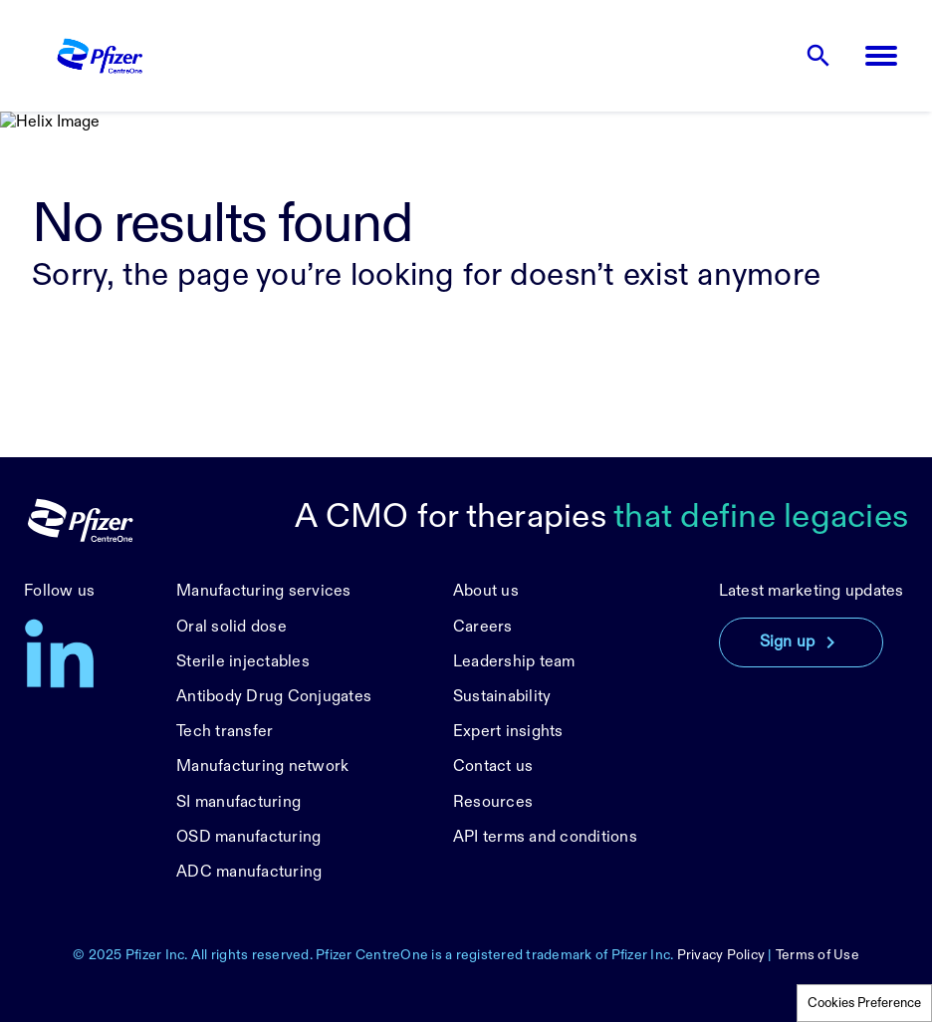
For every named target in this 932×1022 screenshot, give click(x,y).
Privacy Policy (721, 954)
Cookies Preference (864, 1003)
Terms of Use (817, 954)
